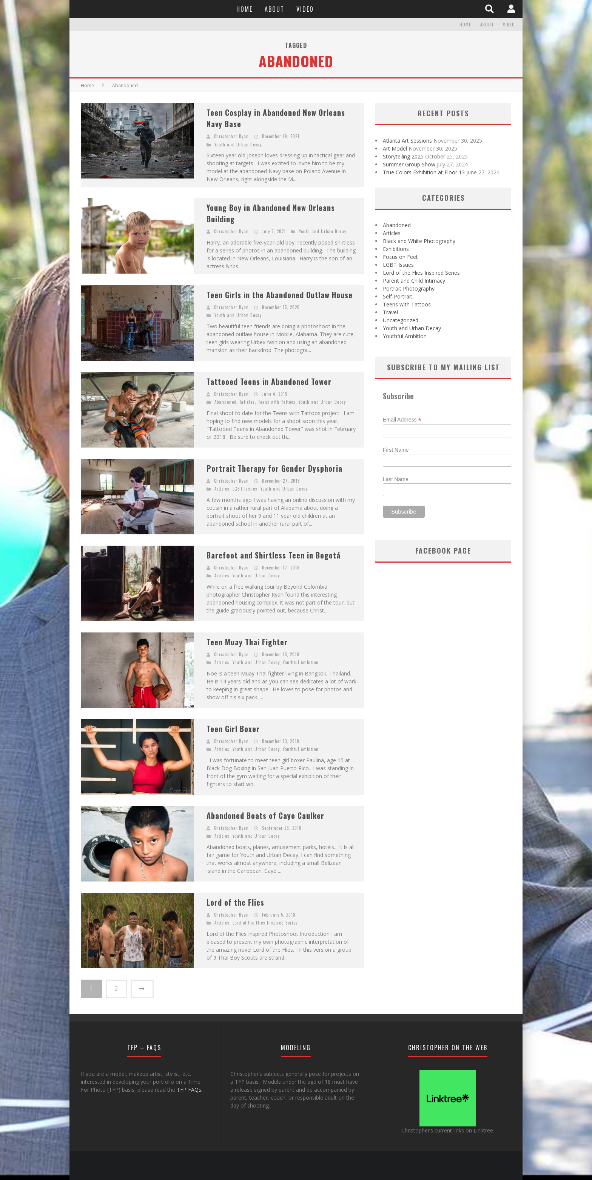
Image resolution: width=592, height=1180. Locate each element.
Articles (247, 402)
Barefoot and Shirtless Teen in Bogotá (274, 555)
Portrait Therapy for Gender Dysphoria (274, 468)
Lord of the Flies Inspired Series (265, 923)
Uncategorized (400, 320)
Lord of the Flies (235, 902)
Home (244, 9)
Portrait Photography (409, 288)
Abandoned (225, 402)
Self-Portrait (397, 296)
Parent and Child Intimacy (414, 280)
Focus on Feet (400, 256)
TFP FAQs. (189, 1089)
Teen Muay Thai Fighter (247, 642)
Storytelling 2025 (403, 156)
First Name (396, 450)
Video (305, 9)
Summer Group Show (409, 164)
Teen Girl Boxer (233, 728)
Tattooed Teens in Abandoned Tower (269, 381)
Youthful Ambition (301, 662)
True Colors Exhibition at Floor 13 (424, 172)
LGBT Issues (245, 489)
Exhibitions (396, 248)
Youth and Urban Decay (238, 145)
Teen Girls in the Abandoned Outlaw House (280, 294)
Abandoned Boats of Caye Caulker (265, 815)
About (274, 9)
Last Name (396, 479)
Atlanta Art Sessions (407, 140)
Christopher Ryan (231, 136)
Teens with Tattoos (277, 402)
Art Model (395, 148)
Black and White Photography (419, 241)
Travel (390, 312)
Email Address (402, 419)
